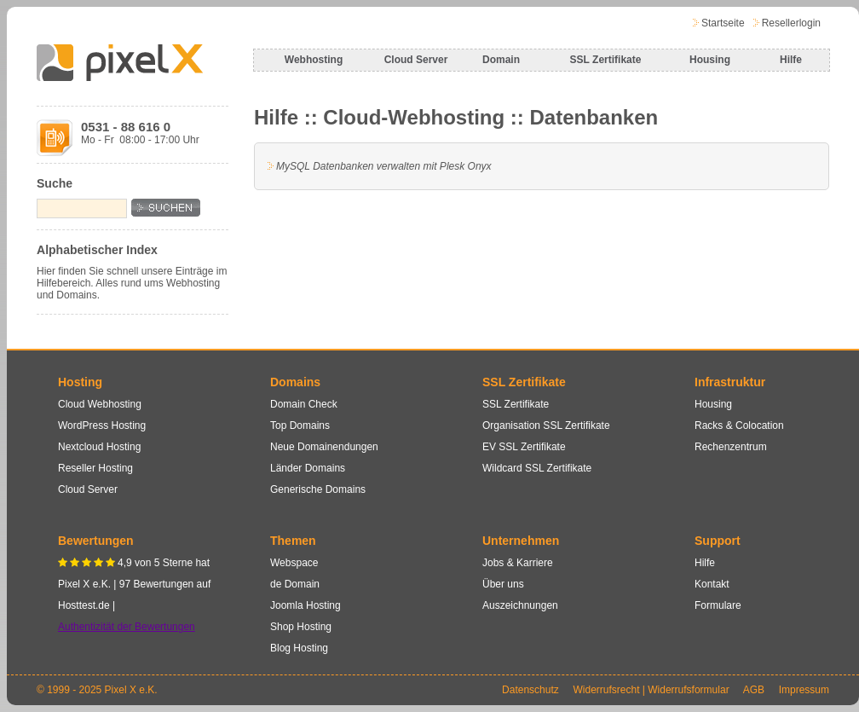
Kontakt (712, 584)
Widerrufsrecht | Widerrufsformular (651, 690)
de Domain (295, 584)
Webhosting (314, 60)
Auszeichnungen (520, 605)
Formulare (718, 605)
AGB (753, 690)
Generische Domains (318, 489)
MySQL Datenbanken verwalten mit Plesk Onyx (384, 166)
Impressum (804, 690)
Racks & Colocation (739, 425)
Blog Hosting (299, 648)
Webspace (294, 563)
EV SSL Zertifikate (524, 447)
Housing (709, 60)
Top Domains (300, 425)
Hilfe (791, 60)
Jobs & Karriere (517, 563)
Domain (501, 60)
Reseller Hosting (95, 468)
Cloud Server (416, 60)
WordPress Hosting (102, 425)
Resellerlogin (791, 23)
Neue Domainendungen (324, 447)
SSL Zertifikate (606, 60)
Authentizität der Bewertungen (126, 627)
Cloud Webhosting (99, 404)
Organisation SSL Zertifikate (546, 425)
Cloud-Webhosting (413, 117)
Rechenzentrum (731, 447)
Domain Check (303, 404)
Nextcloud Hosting (99, 447)
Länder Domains (307, 468)
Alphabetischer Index (97, 250)
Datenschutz (530, 690)
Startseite (723, 23)
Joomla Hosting (305, 605)
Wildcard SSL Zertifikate (536, 468)
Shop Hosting (300, 627)
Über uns (503, 584)
